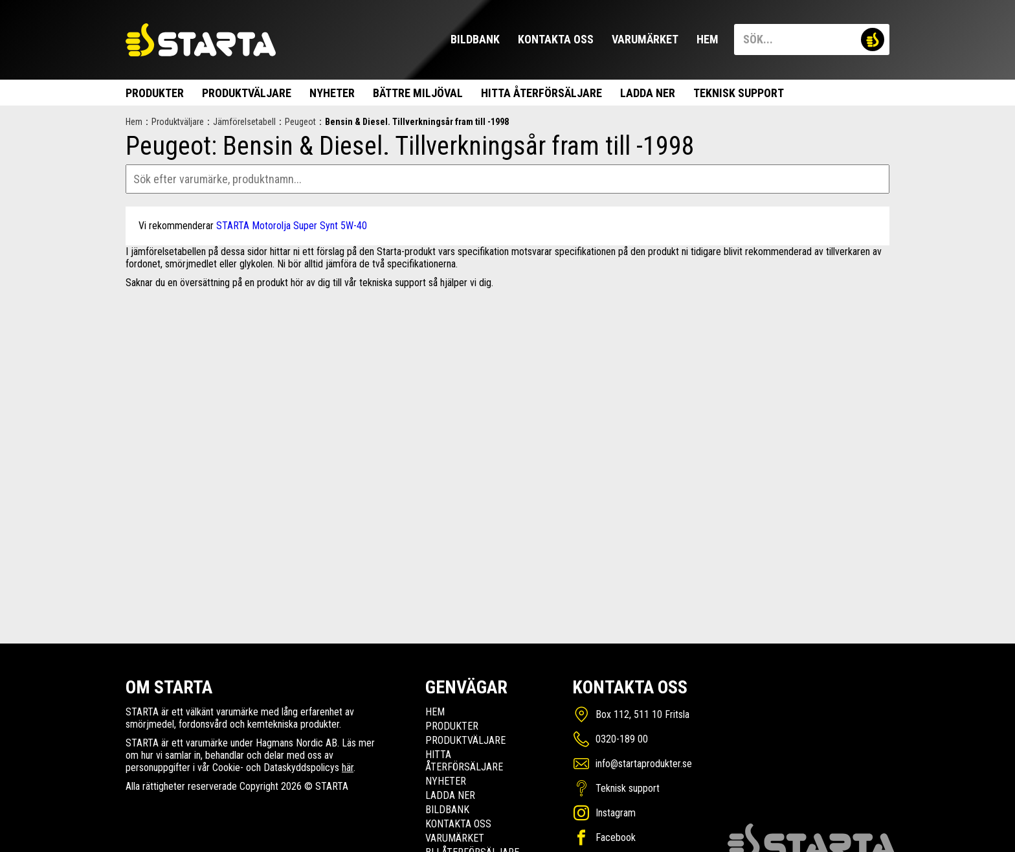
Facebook (616, 837)
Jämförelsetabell (244, 122)
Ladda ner (647, 93)
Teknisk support (738, 93)
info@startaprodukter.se (644, 763)
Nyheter (332, 93)
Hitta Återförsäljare (541, 93)
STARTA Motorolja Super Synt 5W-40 (291, 225)
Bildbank (475, 39)
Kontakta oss (556, 39)
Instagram (616, 813)
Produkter (155, 93)
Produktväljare (246, 93)
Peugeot (300, 122)
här (347, 767)
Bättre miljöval (418, 93)
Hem (708, 39)
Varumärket (645, 39)
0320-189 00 (622, 739)
